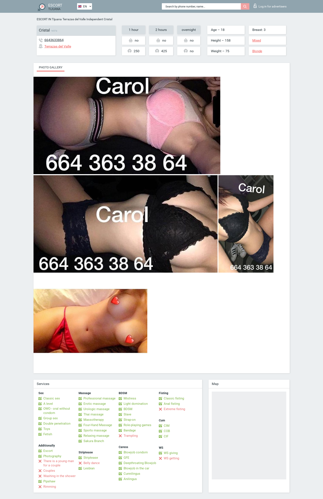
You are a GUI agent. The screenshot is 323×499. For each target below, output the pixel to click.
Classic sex (51, 398)
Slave (127, 414)
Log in (270, 5)
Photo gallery (50, 67)
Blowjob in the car (136, 468)
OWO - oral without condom (56, 411)
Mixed (256, 40)
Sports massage (95, 430)
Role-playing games (137, 425)
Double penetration (56, 423)
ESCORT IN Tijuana (49, 19)
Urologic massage (96, 409)
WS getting (171, 458)
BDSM (128, 409)
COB (167, 431)
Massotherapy (93, 420)
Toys (46, 429)
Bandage (130, 430)
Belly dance (91, 463)
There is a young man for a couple (58, 463)
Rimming (49, 487)
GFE (126, 458)
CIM (167, 426)
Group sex (50, 418)
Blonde (257, 51)
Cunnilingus (132, 474)
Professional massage (99, 398)
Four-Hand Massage (97, 425)
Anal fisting (172, 404)
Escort (48, 451)
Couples (49, 471)
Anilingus (130, 479)
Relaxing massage (96, 436)
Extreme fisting (174, 409)
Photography (52, 456)
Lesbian (89, 468)
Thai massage (93, 414)
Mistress (130, 398)
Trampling (131, 436)
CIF (166, 436)
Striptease (90, 458)
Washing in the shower (59, 476)
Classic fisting (174, 398)
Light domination (136, 404)
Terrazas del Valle (74, 19)
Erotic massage (94, 404)
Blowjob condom (136, 452)
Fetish (47, 434)
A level (48, 404)
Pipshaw (49, 481)
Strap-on (130, 420)
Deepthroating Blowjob (140, 463)
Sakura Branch (93, 441)
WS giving (171, 453)
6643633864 (54, 40)
